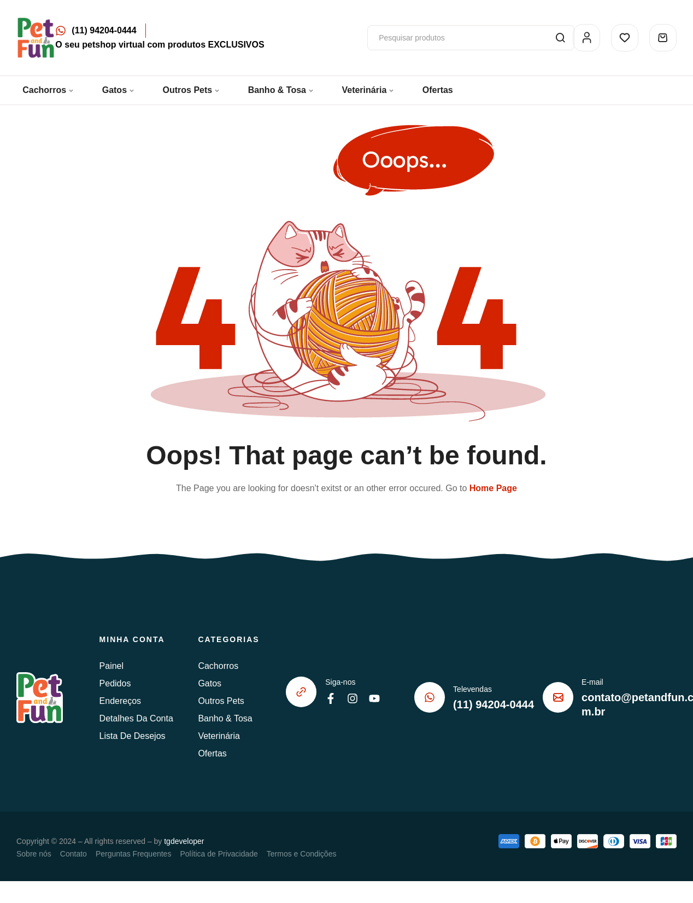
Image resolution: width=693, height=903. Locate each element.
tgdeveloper (184, 841)
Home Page (493, 488)
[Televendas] (429, 697)
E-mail (592, 682)
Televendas (472, 689)
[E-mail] (558, 697)
